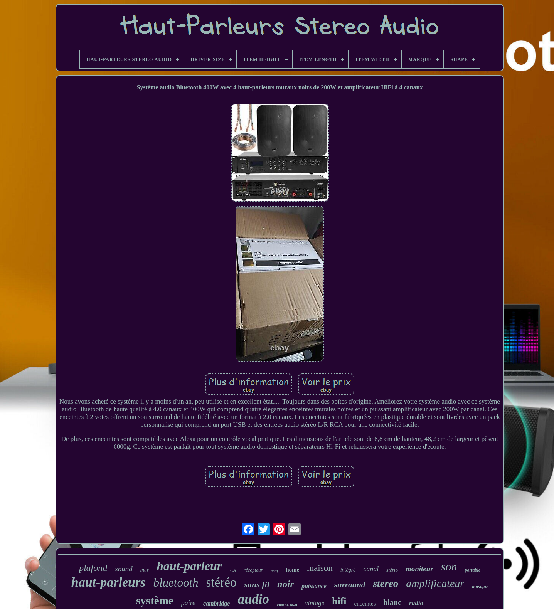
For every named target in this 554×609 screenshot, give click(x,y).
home (292, 570)
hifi (339, 601)
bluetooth (175, 582)
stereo (385, 583)
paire (188, 603)
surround (349, 584)
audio (253, 599)
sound (123, 569)
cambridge (216, 603)
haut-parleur (189, 566)
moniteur (419, 569)
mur (144, 570)
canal (371, 569)
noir (285, 584)
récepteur (253, 570)
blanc (392, 602)
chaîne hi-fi (287, 604)
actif (274, 571)
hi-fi (232, 571)
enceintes (365, 604)
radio (416, 603)
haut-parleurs (108, 582)
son (449, 566)
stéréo (221, 582)
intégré (348, 570)
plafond (93, 568)
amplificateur (435, 583)
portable (472, 570)
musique (480, 586)
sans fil (256, 584)
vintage (314, 603)
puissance (314, 586)
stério (392, 570)
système (154, 600)
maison (319, 568)
